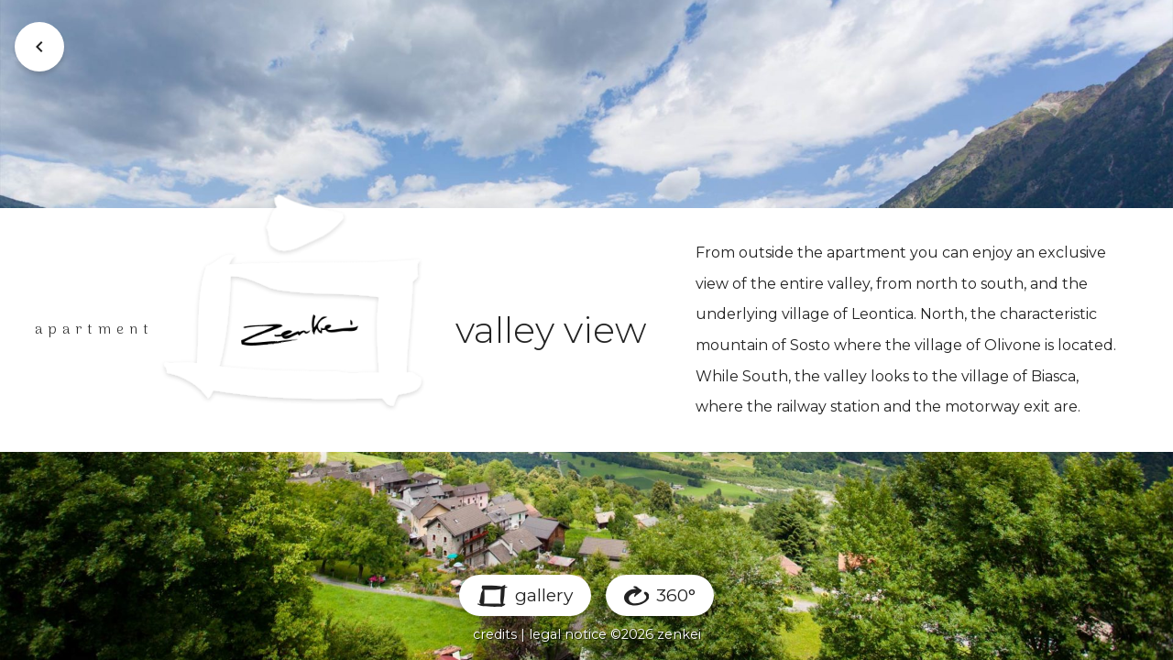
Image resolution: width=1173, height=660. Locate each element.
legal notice (568, 634)
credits (495, 634)
